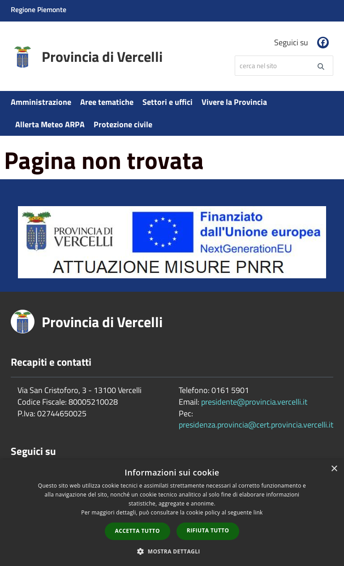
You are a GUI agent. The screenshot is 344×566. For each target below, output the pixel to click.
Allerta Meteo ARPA (50, 124)
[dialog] (172, 512)
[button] (172, 551)
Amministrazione (41, 102)
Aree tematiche (106, 102)
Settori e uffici (167, 102)
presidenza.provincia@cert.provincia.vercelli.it (256, 425)
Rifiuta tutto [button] (208, 530)
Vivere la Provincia (234, 102)
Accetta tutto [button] (137, 531)
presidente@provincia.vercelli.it (254, 402)
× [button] (334, 469)
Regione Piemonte (38, 9)
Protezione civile (123, 124)
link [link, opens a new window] (258, 512)
